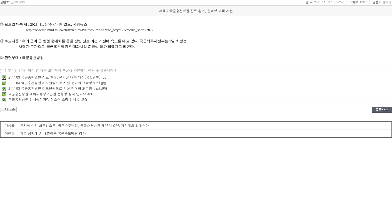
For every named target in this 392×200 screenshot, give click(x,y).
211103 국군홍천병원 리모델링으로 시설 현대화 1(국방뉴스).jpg (54, 82)
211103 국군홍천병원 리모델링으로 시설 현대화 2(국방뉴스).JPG (55, 88)
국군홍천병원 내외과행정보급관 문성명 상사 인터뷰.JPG (48, 93)
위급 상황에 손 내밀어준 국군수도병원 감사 (53, 133)
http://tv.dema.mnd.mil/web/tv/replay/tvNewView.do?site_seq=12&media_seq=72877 (90, 30)
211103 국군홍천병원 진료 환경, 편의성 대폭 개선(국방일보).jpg (54, 77)
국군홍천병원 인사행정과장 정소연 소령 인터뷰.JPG (44, 99)
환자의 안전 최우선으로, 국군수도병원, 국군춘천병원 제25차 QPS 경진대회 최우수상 (84, 125)
